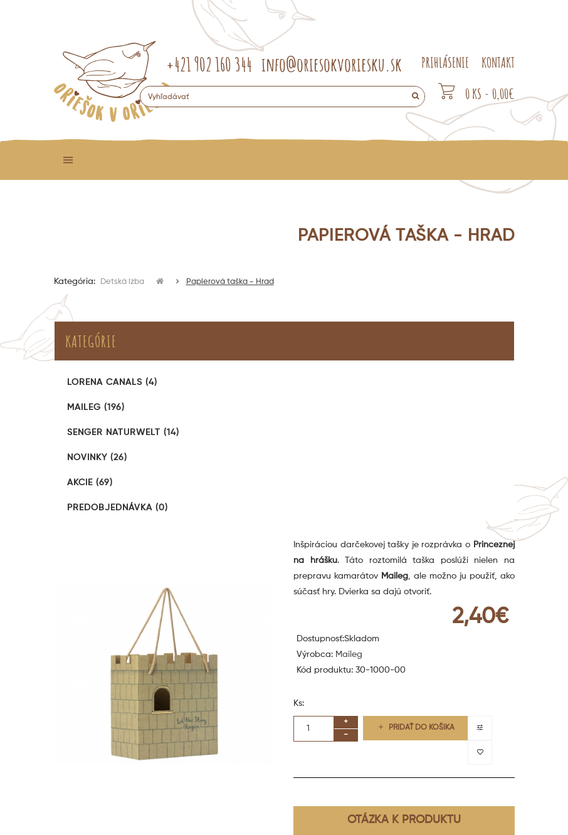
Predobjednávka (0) (117, 507)
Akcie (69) (90, 482)
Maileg (348, 654)
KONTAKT (498, 62)
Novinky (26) (97, 457)
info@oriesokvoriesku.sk (331, 64)
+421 (209, 64)
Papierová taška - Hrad (230, 282)
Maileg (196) (96, 407)
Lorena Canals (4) (112, 382)
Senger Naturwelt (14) (123, 432)
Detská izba (123, 282)
